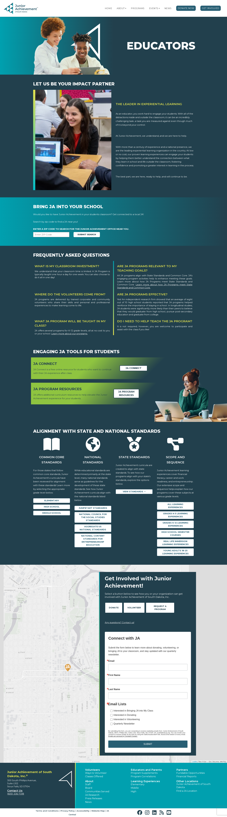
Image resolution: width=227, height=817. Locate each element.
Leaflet (194, 761)
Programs (137, 8)
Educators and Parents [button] (146, 770)
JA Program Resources (126, 393)
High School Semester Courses (175, 533)
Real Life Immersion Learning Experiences (175, 543)
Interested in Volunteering (127, 719)
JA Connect (133, 368)
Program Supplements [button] (144, 773)
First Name (114, 675)
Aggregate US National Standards (93, 528)
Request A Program (160, 608)
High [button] (133, 791)
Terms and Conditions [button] (47, 811)
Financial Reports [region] (186, 776)
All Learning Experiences (175, 506)
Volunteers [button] (92, 770)
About (121, 8)
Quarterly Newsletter (124, 723)
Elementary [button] (137, 784)
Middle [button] (135, 787)
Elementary (51, 500)
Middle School (51, 513)
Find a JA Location (186, 791)
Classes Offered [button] (94, 776)
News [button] (88, 802)
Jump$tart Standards (93, 508)
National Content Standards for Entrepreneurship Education (93, 540)
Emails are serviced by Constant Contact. (123, 736)
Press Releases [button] (93, 798)
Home (108, 8)
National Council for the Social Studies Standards (93, 517)
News (168, 8)
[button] (125, 8)
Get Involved (210, 8)
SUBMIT (147, 744)
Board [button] (88, 787)
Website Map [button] (98, 811)
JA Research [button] (92, 795)
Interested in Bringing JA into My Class (133, 710)
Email (111, 661)
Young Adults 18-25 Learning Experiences (175, 552)
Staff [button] (88, 784)
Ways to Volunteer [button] (96, 773)
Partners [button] (182, 770)
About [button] (89, 781)
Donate (114, 607)
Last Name (114, 689)
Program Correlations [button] (143, 776)
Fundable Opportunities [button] (190, 773)
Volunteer (134, 607)
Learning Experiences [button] (145, 781)
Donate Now (186, 8)
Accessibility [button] (83, 811)
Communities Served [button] (97, 791)
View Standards (133, 491)
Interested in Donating (125, 715)
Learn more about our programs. (69, 333)
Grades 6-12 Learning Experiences (175, 524)
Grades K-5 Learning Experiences (175, 515)
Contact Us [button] (14, 790)
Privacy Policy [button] (68, 811)
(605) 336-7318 (15, 793)
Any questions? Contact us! (119, 622)
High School (52, 506)
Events (153, 8)
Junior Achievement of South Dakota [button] (193, 786)
